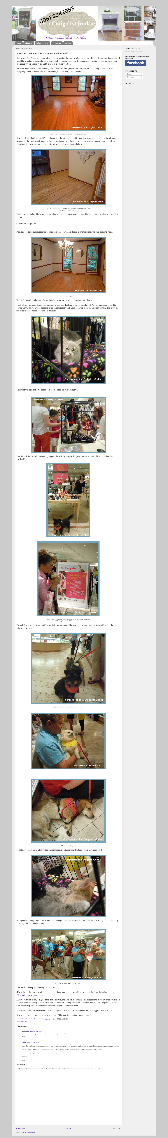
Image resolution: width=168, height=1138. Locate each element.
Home (19, 43)
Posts (129, 74)
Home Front (24, 1021)
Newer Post (20, 1129)
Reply (23, 1036)
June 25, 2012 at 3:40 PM (35, 1031)
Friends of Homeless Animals (28, 995)
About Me (28, 43)
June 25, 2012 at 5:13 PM (32, 1042)
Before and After (42, 43)
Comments (130, 77)
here (73, 621)
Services (68, 43)
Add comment (21, 1064)
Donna (24, 1042)
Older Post (116, 1129)
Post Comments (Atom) (29, 1132)
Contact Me (56, 43)
